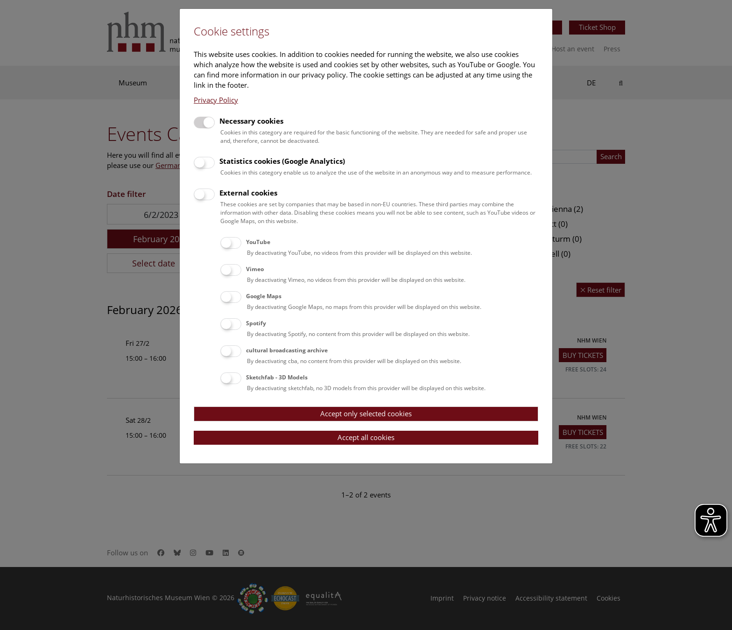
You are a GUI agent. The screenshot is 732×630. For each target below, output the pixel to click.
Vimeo (255, 269)
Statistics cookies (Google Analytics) (282, 161)
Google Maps (264, 296)
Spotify (256, 323)
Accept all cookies (366, 437)
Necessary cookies (251, 121)
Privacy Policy (216, 100)
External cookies (248, 192)
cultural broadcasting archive (287, 350)
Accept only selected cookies (366, 413)
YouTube (258, 242)
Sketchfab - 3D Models (277, 377)
